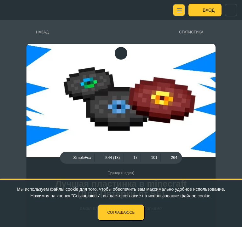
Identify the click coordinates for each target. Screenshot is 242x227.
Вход (209, 10)
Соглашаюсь (121, 212)
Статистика (191, 32)
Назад (42, 32)
